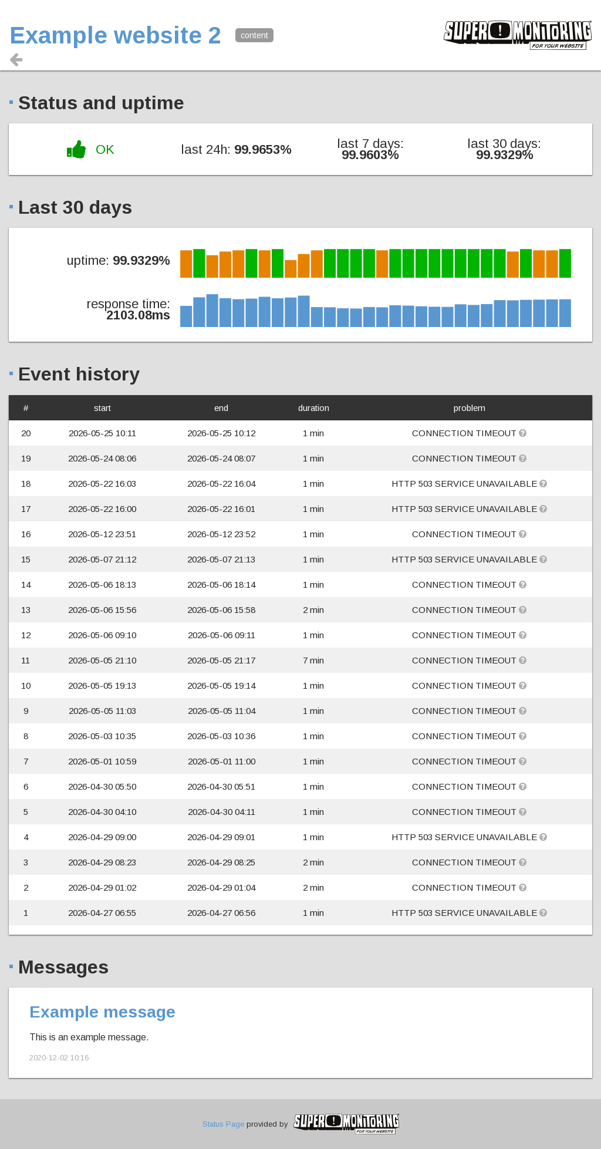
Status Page (223, 1124)
